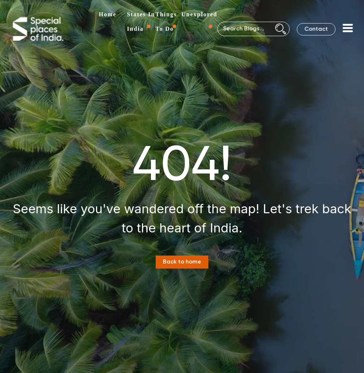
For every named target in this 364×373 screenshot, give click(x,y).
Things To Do (166, 21)
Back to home (182, 262)
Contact (316, 29)
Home (108, 14)
